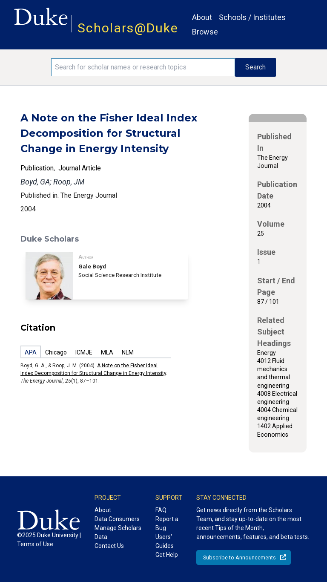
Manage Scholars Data (118, 532)
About (202, 17)
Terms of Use (35, 544)
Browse (205, 31)
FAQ (160, 510)
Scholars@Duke (127, 27)
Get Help (166, 554)
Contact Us (109, 545)
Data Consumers (117, 519)
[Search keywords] (143, 67)
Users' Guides (164, 541)
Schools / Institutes (252, 17)
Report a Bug (166, 523)
